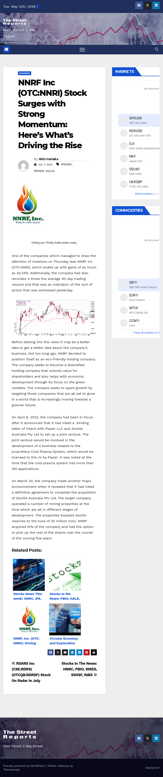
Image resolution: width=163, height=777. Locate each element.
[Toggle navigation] (82, 49)
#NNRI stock (44, 171)
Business (24, 73)
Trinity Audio (54, 242)
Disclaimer (153, 767)
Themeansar (11, 769)
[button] (156, 49)
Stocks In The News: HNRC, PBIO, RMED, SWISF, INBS (79, 669)
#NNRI (66, 164)
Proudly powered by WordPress (24, 765)
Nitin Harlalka (48, 159)
